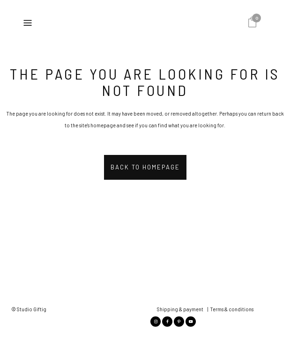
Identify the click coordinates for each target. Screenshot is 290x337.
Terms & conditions (231, 269)
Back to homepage (145, 167)
